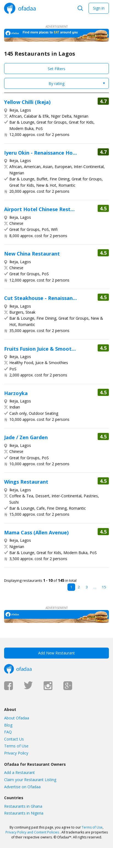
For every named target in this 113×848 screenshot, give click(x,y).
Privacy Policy (16, 753)
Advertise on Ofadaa (22, 786)
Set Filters (56, 68)
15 (104, 587)
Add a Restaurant (19, 772)
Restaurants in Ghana (23, 806)
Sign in (98, 8)
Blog (8, 725)
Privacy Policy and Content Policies (32, 832)
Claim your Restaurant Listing (30, 779)
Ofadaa (20, 8)
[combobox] (56, 83)
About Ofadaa (16, 718)
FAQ (8, 731)
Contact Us (14, 739)
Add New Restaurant (56, 653)
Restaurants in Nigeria (23, 813)
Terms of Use (16, 745)
